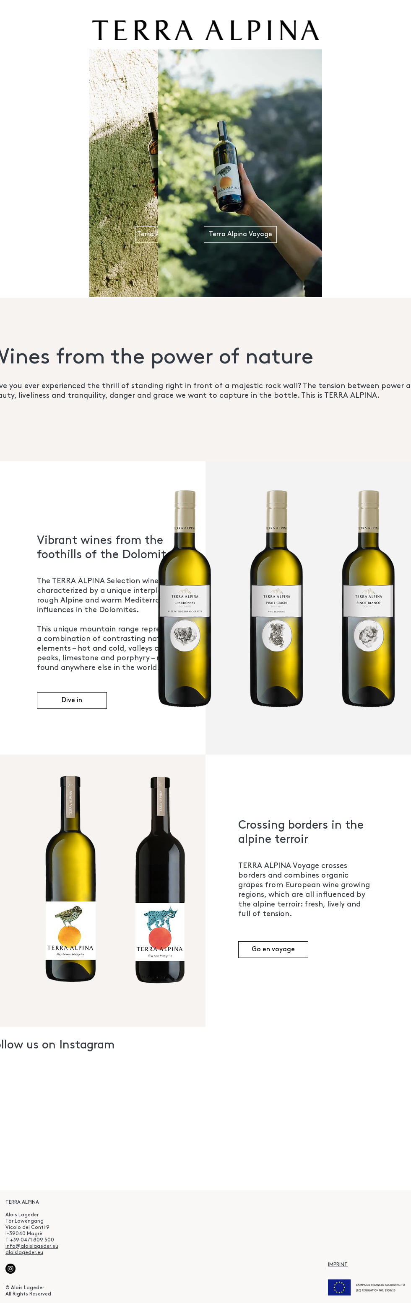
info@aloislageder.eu (31, 1246)
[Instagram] (10, 1269)
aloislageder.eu (24, 1252)
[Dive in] (72, 700)
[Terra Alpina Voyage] (240, 234)
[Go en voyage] (273, 949)
